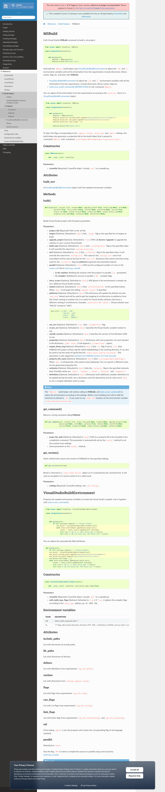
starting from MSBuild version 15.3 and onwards (95, 356)
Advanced (86, 17)
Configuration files (11, 134)
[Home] (44, 24)
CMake (8, 97)
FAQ (4, 149)
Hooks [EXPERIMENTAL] (13, 141)
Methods (11, 116)
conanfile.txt (9, 79)
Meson (8, 123)
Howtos (6, 68)
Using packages (8, 35)
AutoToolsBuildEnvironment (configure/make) (16, 102)
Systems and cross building (13, 57)
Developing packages (11, 46)
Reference (5, 71)
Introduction (7, 24)
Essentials (118, 14)
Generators (8, 86)
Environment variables (12, 138)
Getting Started (8, 31)
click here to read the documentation (95, 8)
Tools (6, 130)
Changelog (7, 152)
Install (5, 28)
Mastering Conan (9, 53)
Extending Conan (9, 60)
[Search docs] (18, 17)
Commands (8, 75)
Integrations (7, 64)
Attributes (11, 113)
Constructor (12, 109)
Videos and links (9, 145)
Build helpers (8, 93)
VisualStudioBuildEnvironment (16, 120)
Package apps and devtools (13, 50)
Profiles (7, 90)
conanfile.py (8, 83)
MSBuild (8, 106)
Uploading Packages (10, 42)
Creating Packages (10, 39)
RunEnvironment (12, 127)
